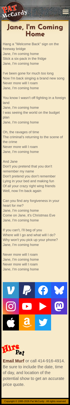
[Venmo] (11, 290)
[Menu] (66, 12)
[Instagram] (11, 306)
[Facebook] (43, 290)
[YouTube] (27, 306)
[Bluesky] (59, 290)
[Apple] (11, 322)
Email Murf (13, 360)
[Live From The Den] (43, 306)
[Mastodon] (59, 306)
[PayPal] (27, 290)
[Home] (14, 11)
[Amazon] (27, 322)
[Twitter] (43, 322)
